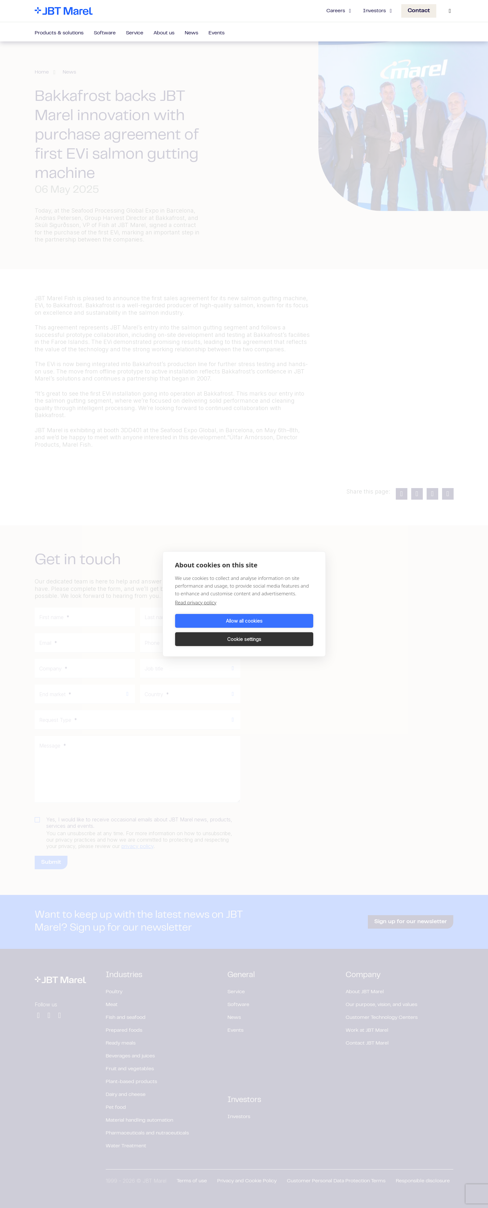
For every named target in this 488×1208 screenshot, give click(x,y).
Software (105, 33)
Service (134, 33)
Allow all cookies (208, 630)
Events (217, 33)
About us (164, 33)
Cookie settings (280, 630)
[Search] (450, 10)
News (191, 33)
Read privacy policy (196, 611)
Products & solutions (59, 33)
